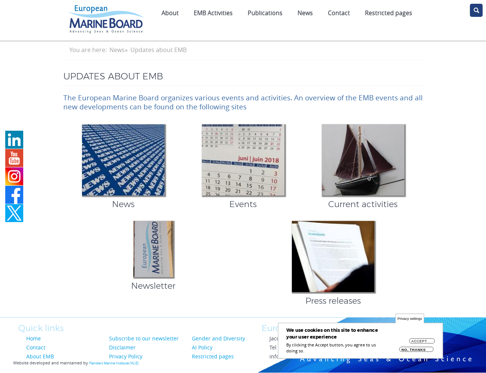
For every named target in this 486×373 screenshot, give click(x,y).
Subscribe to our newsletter (144, 338)
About (170, 13)
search (476, 10)
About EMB (40, 356)
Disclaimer (122, 347)
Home (33, 338)
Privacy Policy (125, 356)
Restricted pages (388, 13)
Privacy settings (410, 321)
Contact (339, 13)
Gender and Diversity (218, 338)
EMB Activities (213, 13)
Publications (265, 13)
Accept (419, 344)
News (305, 13)
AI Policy (202, 347)
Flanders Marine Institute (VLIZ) (114, 363)
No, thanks (413, 352)
